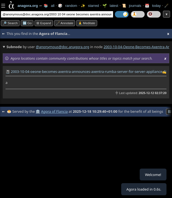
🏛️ (38, 111)
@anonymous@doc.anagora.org (62, 46)
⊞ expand (43, 23)
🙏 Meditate (86, 23)
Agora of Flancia (54, 111)
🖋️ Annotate (64, 23)
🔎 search (10, 23)
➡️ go (27, 23)
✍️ (164, 71)
